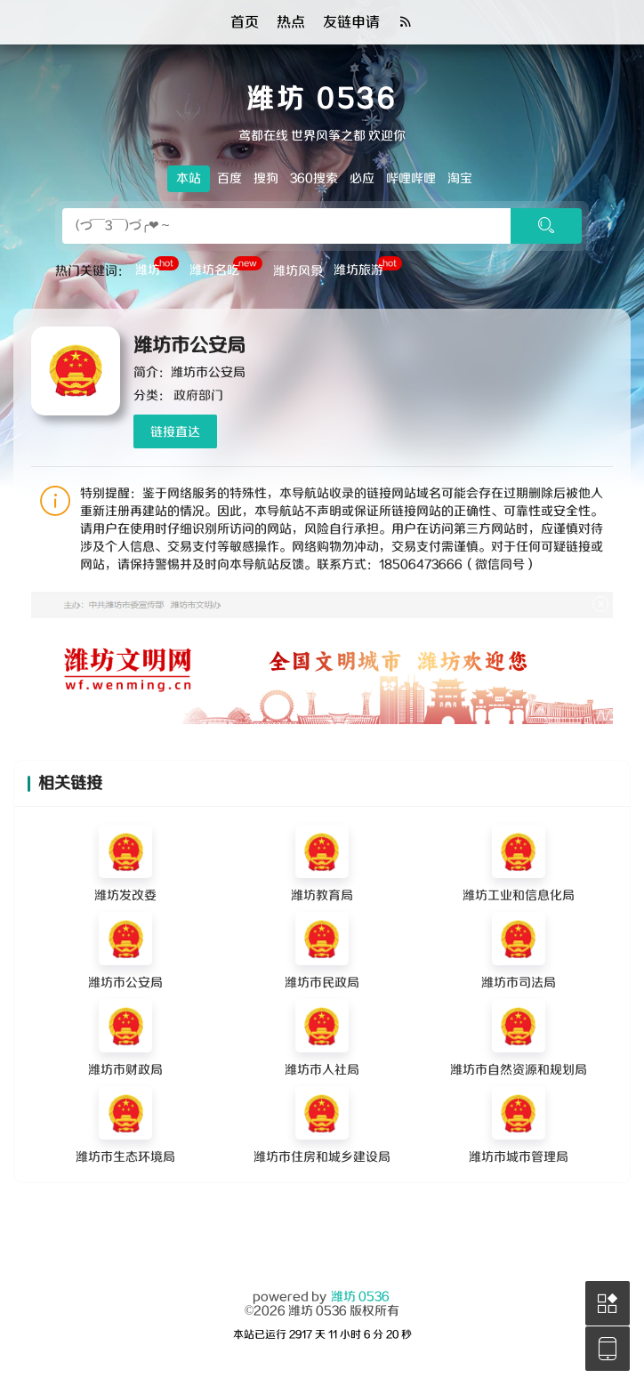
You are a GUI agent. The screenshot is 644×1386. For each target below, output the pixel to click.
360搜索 (314, 179)
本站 (188, 179)
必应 (362, 179)
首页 (244, 22)
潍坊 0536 (360, 1297)
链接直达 (175, 432)
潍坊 (157, 269)
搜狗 (266, 179)
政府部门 (198, 396)
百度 (229, 179)
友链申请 (351, 22)
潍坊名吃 (225, 269)
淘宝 (459, 179)
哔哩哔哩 (411, 179)
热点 (291, 22)
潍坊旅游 (368, 269)
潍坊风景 (298, 271)
